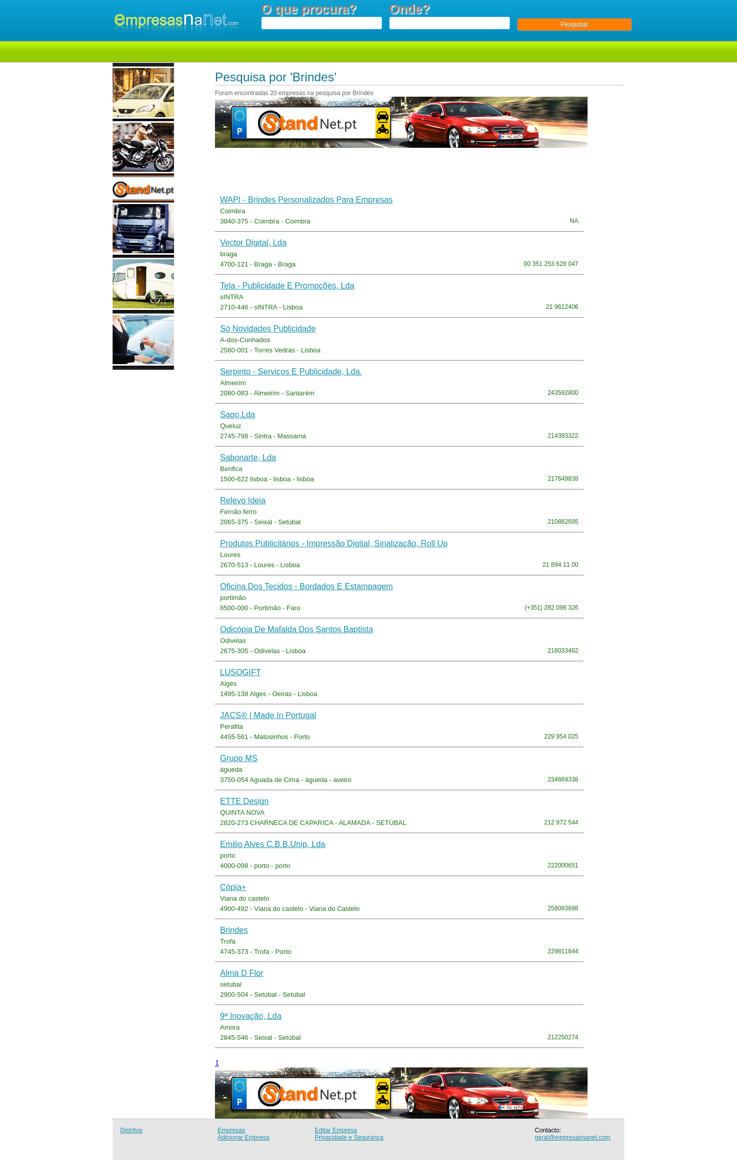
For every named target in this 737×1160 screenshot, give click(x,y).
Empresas (231, 1130)
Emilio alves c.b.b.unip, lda (272, 844)
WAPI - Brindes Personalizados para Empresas (306, 199)
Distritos (131, 1130)
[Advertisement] (337, 170)
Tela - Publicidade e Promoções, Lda (287, 285)
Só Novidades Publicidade (268, 328)
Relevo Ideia (243, 500)
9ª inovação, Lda (250, 1016)
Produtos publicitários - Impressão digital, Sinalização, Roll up (334, 543)
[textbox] (321, 23)
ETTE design (244, 801)
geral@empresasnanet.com (573, 1137)
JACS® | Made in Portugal (268, 715)
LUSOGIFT (240, 672)
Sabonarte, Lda (248, 457)
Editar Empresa (336, 1130)
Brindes (234, 930)
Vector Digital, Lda (253, 242)
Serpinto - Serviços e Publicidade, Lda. (291, 371)
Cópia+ (233, 887)
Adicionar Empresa (243, 1137)
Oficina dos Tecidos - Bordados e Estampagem (306, 586)
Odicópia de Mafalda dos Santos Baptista (296, 629)
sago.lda (237, 414)
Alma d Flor (241, 973)
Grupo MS (238, 758)
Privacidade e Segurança (349, 1137)
